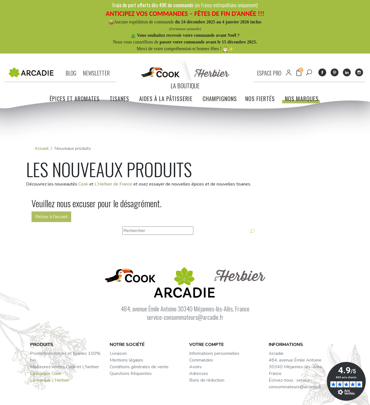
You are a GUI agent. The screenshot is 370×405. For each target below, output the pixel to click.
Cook (83, 184)
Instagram (359, 72)
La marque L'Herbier (49, 380)
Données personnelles (123, 397)
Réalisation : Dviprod (206, 397)
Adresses (198, 373)
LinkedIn (347, 72)
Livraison (118, 353)
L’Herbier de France (113, 184)
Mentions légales (126, 360)
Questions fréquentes (131, 373)
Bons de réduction (206, 380)
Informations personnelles (214, 353)
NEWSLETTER (96, 73)
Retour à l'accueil (51, 217)
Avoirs (195, 367)
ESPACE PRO (269, 73)
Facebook (322, 72)
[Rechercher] (157, 230)
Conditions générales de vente (139, 367)
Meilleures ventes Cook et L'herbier (64, 367)
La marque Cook (45, 373)
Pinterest (334, 72)
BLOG (71, 73)
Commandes (201, 360)
